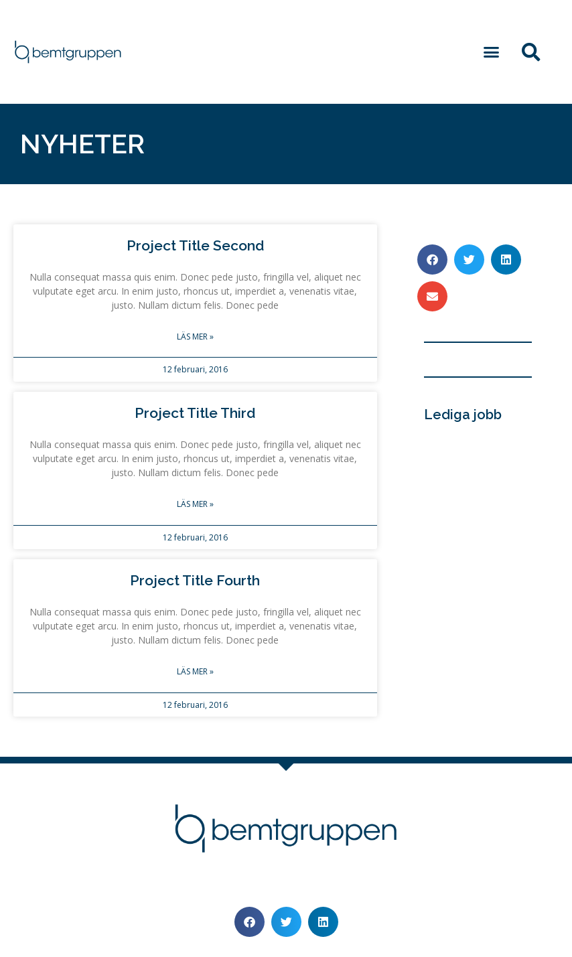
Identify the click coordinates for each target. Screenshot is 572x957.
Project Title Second (195, 245)
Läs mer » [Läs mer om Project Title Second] (195, 336)
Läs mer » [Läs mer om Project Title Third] (195, 504)
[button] (491, 52)
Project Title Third (195, 412)
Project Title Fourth (195, 580)
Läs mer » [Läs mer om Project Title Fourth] (195, 671)
